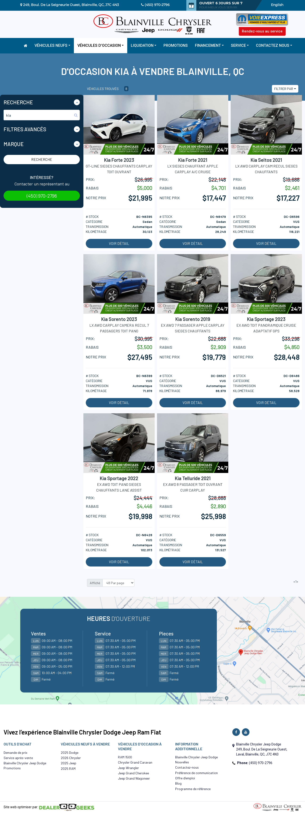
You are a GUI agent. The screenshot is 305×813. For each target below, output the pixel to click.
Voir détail (119, 243)
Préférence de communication (196, 773)
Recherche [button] (18, 102)
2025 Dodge (69, 752)
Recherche (41, 159)
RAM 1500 (125, 757)
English (277, 5)
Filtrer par (283, 89)
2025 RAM (68, 768)
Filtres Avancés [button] (25, 129)
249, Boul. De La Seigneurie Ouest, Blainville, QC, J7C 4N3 (71, 5)
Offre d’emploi (185, 778)
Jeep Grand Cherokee (133, 773)
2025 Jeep (68, 763)
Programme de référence (193, 789)
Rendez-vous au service (262, 31)
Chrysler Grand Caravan (135, 762)
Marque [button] (14, 144)
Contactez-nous (187, 767)
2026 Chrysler (71, 758)
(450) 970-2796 (157, 5)
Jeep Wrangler (128, 768)
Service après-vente (18, 758)
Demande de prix (15, 752)
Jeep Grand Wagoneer (134, 778)
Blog (178, 783)
